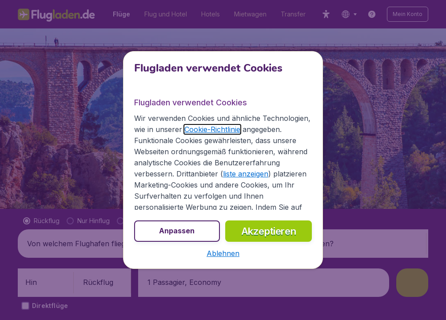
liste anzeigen (245, 173)
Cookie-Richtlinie (212, 129)
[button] (223, 253)
